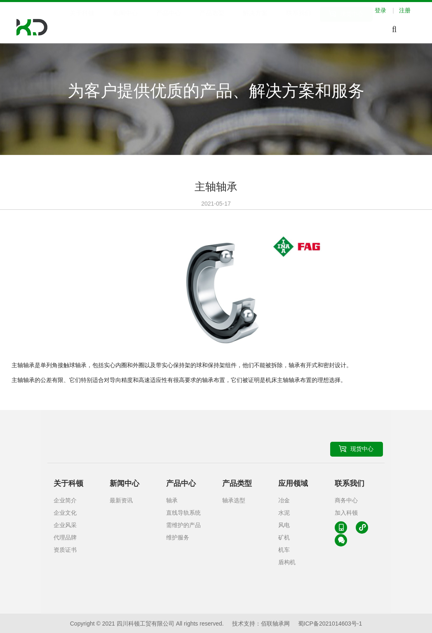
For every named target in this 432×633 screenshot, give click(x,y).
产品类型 (237, 483)
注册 (405, 10)
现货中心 (351, 22)
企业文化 (65, 512)
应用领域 (293, 483)
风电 (284, 525)
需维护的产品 (183, 525)
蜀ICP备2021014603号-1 (330, 623)
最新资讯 (121, 500)
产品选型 (212, 22)
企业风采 (65, 525)
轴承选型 (233, 500)
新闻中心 (125, 22)
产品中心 (168, 22)
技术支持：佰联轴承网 (261, 623)
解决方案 (255, 22)
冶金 (284, 500)
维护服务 (177, 537)
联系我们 (298, 22)
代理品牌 (65, 537)
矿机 (284, 537)
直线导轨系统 (183, 512)
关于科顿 (82, 22)
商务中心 (346, 500)
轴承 (172, 500)
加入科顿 (346, 512)
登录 (386, 10)
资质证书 (65, 549)
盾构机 (287, 562)
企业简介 (65, 500)
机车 (284, 549)
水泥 (284, 512)
